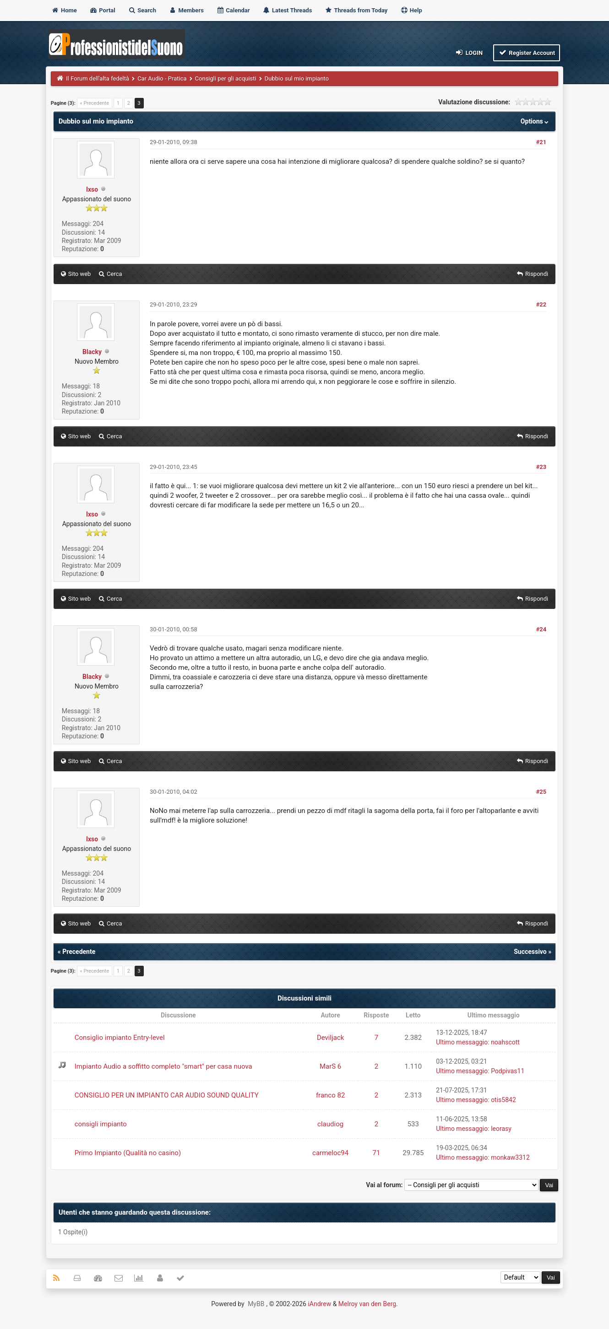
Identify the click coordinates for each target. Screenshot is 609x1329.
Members (186, 10)
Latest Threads (287, 10)
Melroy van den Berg (367, 1303)
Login (469, 52)
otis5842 (503, 1099)
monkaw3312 (510, 1157)
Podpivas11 (507, 1071)
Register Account (526, 52)
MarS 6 (330, 1066)
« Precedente (94, 103)
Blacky (92, 351)
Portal (102, 10)
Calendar (233, 10)
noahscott (505, 1042)
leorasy (501, 1128)
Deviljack (330, 1037)
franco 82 (330, 1095)
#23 (541, 466)
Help (411, 10)
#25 (541, 791)
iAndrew (319, 1303)
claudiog (330, 1124)
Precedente (78, 951)
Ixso (92, 189)
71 (376, 1153)
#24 (541, 629)
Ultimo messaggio (462, 1042)
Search (142, 10)
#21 (541, 142)
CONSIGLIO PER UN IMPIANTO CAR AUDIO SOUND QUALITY (167, 1095)
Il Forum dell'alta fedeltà (97, 78)
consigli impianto (101, 1124)
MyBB (256, 1303)
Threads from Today (356, 10)
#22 (541, 304)
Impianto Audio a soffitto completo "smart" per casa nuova (163, 1066)
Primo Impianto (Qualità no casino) (128, 1153)
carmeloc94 (330, 1153)
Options (535, 121)
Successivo (530, 951)
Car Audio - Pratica (161, 78)
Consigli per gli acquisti (225, 78)
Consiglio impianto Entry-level (120, 1037)
